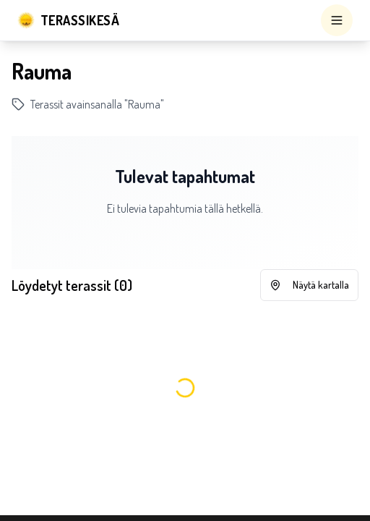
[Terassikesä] (68, 20)
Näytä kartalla (309, 285)
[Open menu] (337, 20)
